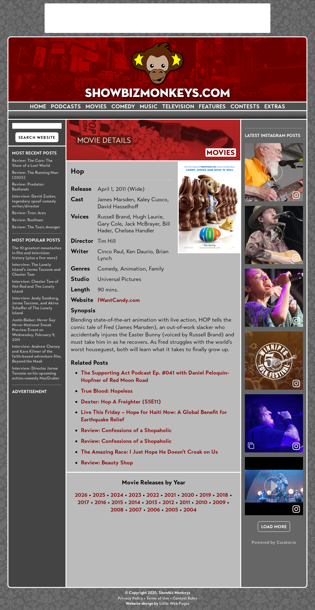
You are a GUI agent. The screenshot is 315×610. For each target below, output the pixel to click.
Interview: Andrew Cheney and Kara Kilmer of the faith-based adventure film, (37, 354)
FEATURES (212, 106)
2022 (152, 495)
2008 (117, 509)
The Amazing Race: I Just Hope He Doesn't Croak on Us (149, 451)
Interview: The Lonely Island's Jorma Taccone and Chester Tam (36, 269)
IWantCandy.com (119, 300)
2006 (153, 509)
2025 (99, 495)
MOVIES (96, 106)
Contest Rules (185, 598)
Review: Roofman (27, 220)
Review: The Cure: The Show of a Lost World (32, 163)
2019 (205, 495)
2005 (171, 509)
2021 (170, 495)
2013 (151, 502)
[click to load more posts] (274, 526)
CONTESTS (245, 106)
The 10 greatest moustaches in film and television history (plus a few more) (37, 253)
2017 (83, 502)
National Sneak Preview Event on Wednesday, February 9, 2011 (33, 330)
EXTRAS (274, 106)
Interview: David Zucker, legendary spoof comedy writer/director (34, 201)
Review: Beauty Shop (107, 462)
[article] (274, 172)
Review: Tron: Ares (29, 213)
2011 (184, 502)
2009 (219, 502)
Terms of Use (157, 598)
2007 (135, 509)
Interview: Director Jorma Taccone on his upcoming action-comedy (35, 373)
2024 (116, 495)
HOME (38, 106)
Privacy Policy (130, 598)
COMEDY (123, 106)
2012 (168, 502)
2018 (222, 495)
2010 (201, 502)
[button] (274, 172)
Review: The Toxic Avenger (36, 227)
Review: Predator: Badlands (28, 187)
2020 (187, 495)
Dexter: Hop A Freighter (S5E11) (121, 401)
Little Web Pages (174, 603)
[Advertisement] (157, 18)
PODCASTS (66, 106)
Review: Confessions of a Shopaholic (126, 430)
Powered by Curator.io (274, 542)
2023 (135, 495)
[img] (274, 423)
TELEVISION (178, 106)
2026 (81, 495)
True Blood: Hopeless (107, 390)
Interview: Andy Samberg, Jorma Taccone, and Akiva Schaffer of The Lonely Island (35, 305)
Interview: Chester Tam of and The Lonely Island (35, 286)
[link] (296, 446)
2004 (190, 509)
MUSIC (149, 106)
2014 (134, 502)
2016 (100, 502)
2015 (117, 502)
